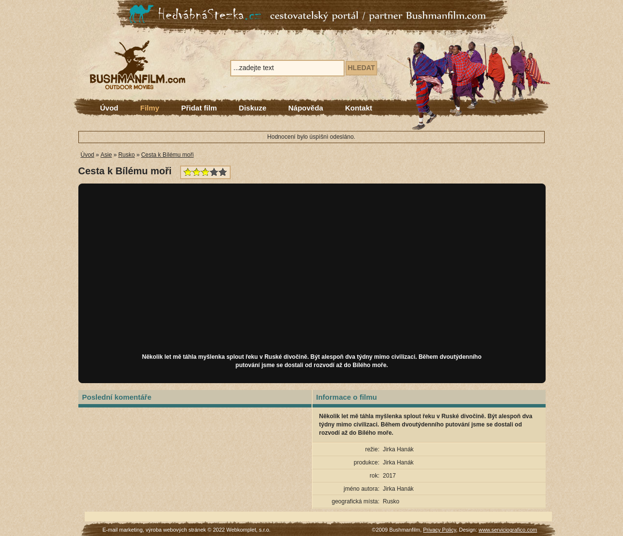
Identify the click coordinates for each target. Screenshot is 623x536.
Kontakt (358, 108)
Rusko (126, 154)
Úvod (109, 108)
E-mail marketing (123, 530)
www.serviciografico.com (507, 530)
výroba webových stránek (176, 530)
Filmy (149, 108)
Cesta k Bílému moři (167, 154)
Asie (106, 154)
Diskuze (253, 108)
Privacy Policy (439, 530)
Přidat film (199, 108)
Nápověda (305, 108)
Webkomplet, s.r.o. (248, 530)
